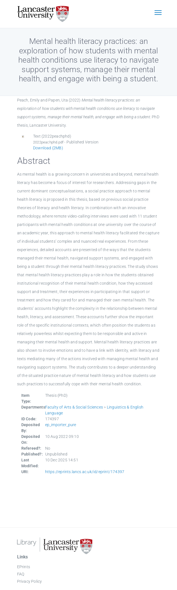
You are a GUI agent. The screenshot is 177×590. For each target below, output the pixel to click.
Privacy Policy (29, 581)
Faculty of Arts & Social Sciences (74, 407)
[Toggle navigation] (158, 13)
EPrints (23, 567)
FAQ (20, 574)
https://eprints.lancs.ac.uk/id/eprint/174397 (85, 471)
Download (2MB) (48, 148)
